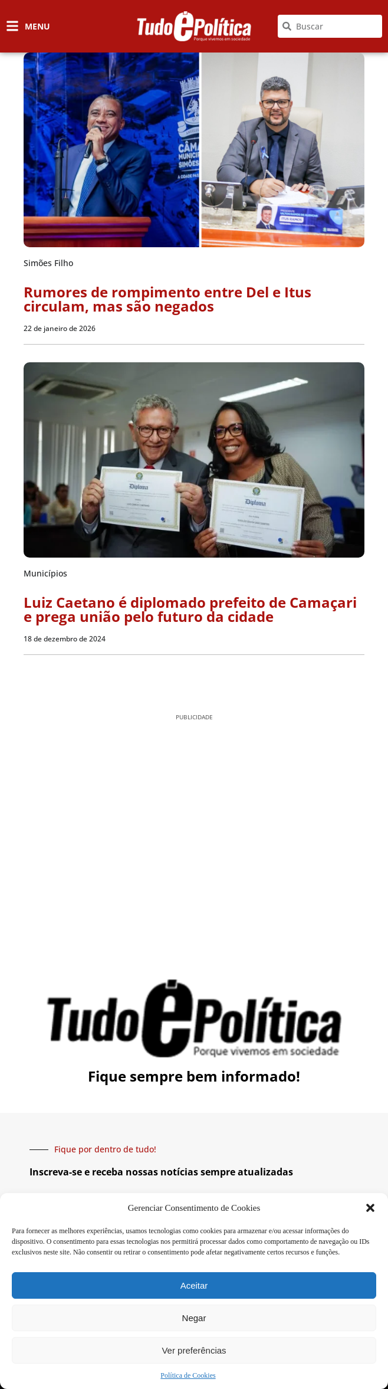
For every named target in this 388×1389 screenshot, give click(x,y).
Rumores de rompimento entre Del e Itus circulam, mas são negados (167, 299)
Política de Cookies (187, 1375)
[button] (370, 1208)
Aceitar (194, 1285)
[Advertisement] (194, 820)
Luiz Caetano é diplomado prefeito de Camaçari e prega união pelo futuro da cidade (190, 609)
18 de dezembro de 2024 (65, 639)
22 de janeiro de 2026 (60, 328)
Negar (194, 1318)
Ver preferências (194, 1350)
